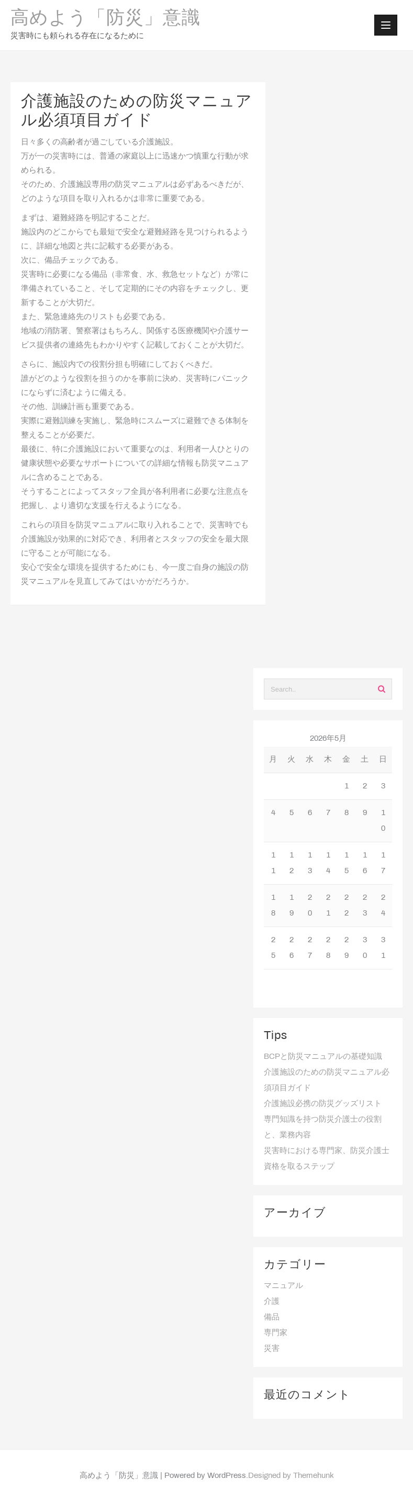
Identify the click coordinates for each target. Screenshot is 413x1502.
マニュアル (283, 1286)
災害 (272, 1348)
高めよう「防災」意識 (105, 18)
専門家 (275, 1333)
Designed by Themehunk (291, 1476)
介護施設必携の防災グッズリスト (323, 1104)
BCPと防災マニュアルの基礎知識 (323, 1056)
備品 (272, 1317)
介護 (272, 1301)
